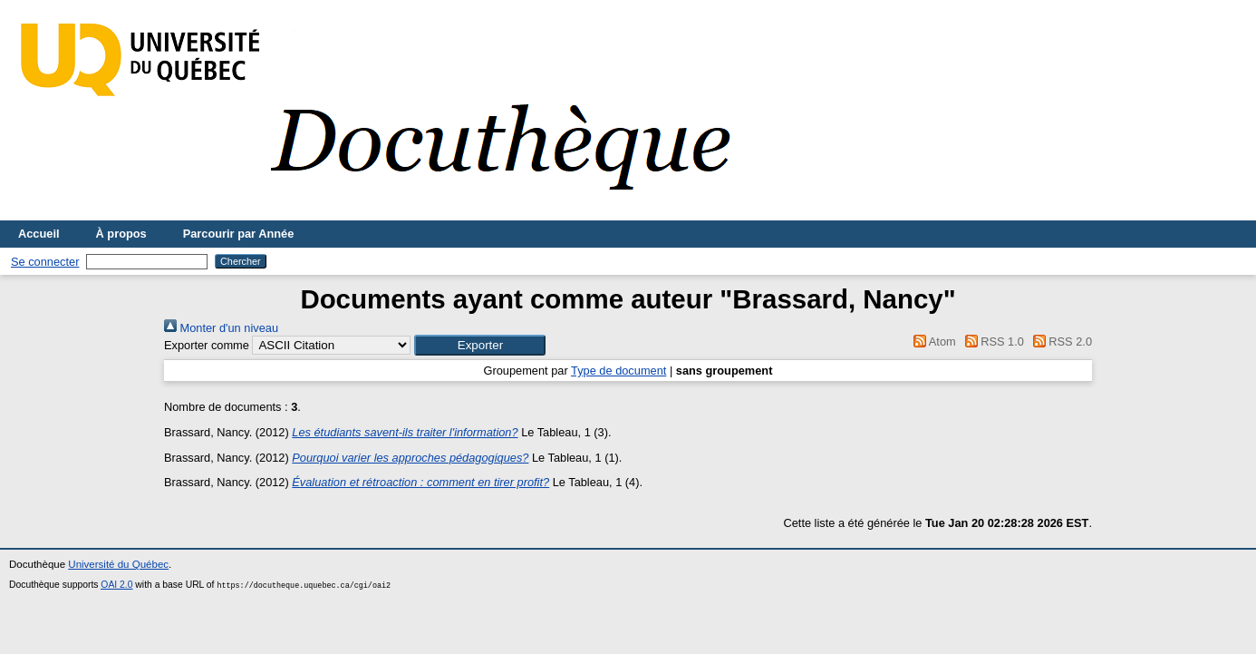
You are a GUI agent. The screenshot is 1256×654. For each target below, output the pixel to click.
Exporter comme (206, 345)
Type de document (618, 370)
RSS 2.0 (1059, 341)
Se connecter (45, 261)
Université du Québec (118, 564)
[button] (480, 345)
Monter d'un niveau (221, 328)
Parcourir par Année (239, 233)
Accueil (39, 233)
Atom (932, 341)
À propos (121, 233)
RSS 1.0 (991, 341)
